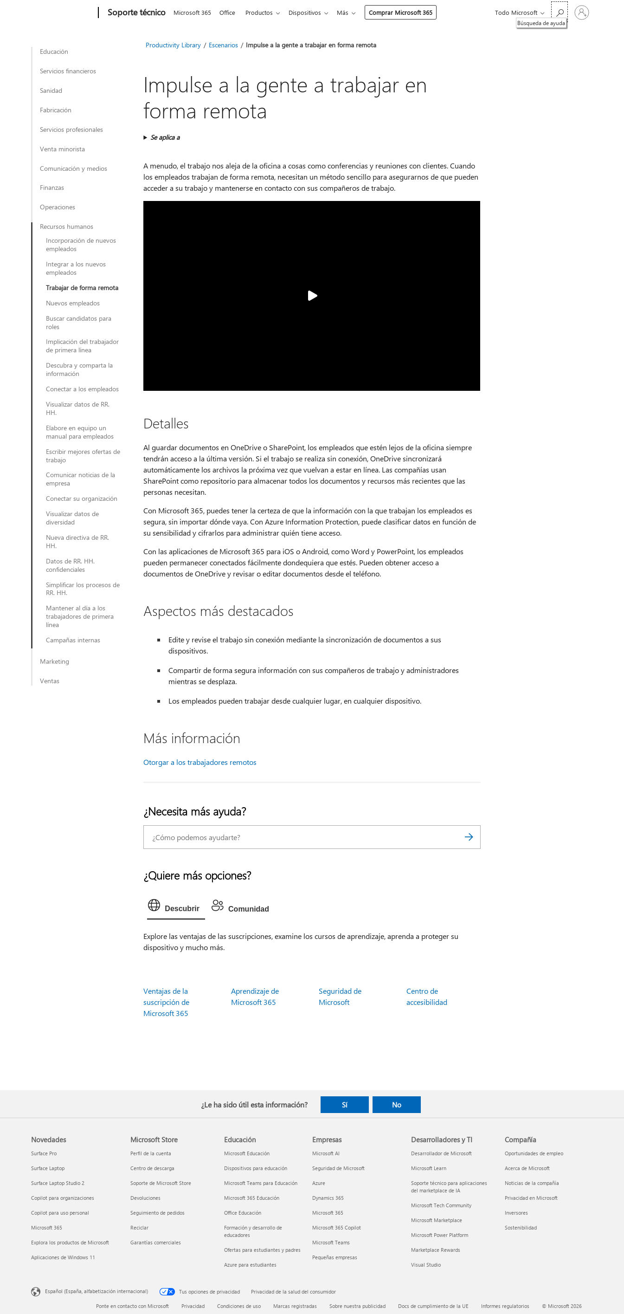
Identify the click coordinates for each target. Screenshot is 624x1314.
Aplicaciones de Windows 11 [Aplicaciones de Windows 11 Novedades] (63, 1257)
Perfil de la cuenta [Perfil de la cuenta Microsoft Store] (150, 1153)
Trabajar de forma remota (82, 288)
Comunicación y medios (73, 168)
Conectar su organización (81, 498)
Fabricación (55, 110)
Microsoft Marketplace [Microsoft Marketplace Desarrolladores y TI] (436, 1220)
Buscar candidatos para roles (78, 322)
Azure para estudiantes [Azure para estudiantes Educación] (250, 1264)
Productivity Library (173, 44)
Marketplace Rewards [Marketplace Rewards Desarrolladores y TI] (435, 1249)
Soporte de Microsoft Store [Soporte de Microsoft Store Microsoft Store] (160, 1182)
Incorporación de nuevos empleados (81, 244)
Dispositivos (310, 12)
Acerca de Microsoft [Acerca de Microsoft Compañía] (527, 1168)
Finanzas (52, 187)
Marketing (54, 661)
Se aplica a (165, 137)
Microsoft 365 (192, 12)
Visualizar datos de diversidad (72, 518)
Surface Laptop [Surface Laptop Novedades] (47, 1168)
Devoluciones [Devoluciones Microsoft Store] (145, 1197)
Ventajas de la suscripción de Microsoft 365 (166, 1002)
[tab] (176, 907)
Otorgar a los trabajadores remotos (200, 762)
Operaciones (57, 207)
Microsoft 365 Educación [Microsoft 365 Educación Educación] (251, 1197)
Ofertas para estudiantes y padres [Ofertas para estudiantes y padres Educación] (262, 1249)
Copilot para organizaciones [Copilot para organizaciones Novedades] (62, 1197)
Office (229, 12)
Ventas (49, 681)
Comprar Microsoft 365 (408, 12)
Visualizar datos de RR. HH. (77, 408)
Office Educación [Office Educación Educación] (242, 1212)
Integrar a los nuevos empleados (76, 268)
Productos (263, 12)
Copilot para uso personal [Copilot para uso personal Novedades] (60, 1212)
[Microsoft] (63, 13)
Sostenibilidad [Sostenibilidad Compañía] (521, 1227)
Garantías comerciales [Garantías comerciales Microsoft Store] (155, 1242)
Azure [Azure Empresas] (318, 1182)
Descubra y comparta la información (79, 369)
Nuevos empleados (73, 303)
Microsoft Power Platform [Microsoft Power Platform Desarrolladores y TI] (439, 1234)
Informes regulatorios (505, 1305)
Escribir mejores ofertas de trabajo (83, 455)
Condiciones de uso (239, 1305)
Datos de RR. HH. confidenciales (70, 565)
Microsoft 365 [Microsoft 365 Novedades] (46, 1227)
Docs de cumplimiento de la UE (433, 1305)
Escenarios (223, 44)
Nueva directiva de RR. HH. (77, 541)
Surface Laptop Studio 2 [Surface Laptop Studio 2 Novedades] (57, 1182)
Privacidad (193, 1305)
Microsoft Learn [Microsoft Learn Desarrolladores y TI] (428, 1168)
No (396, 1104)
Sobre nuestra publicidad (357, 1305)
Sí (344, 1104)
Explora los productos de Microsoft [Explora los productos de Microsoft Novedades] (70, 1242)
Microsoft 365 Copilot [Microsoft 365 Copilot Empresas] (336, 1227)
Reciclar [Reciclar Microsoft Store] (139, 1227)
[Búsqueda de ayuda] (559, 11)
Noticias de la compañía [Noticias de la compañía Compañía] (532, 1182)
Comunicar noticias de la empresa (80, 479)
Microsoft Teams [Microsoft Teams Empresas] (331, 1242)
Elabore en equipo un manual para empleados (80, 432)
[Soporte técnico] (135, 13)
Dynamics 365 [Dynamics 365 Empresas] (328, 1197)
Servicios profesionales (71, 129)
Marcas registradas (295, 1305)
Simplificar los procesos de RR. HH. (83, 589)
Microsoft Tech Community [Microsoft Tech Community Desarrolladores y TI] (441, 1205)
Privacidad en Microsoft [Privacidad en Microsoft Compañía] (531, 1197)
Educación (54, 51)
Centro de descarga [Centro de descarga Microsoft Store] (152, 1168)
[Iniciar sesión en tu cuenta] (582, 12)
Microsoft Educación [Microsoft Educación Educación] (247, 1153)
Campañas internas (73, 640)
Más (350, 12)
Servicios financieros (68, 71)
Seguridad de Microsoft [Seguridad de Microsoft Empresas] (338, 1168)
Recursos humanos (66, 226)
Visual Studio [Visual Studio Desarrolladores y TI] (426, 1264)
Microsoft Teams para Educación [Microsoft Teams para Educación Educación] (260, 1182)
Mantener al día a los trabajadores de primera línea (80, 616)
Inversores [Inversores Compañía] (516, 1212)
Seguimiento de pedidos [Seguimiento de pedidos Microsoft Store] (157, 1212)
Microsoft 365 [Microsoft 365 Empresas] (327, 1212)
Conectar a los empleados (82, 389)
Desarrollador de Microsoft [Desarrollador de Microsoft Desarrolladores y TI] (441, 1153)
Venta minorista (62, 149)
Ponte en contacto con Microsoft (132, 1305)
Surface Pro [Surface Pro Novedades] (44, 1153)
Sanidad (51, 90)
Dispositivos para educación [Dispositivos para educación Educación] (255, 1168)
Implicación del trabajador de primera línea (82, 345)
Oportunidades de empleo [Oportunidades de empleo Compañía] (534, 1153)
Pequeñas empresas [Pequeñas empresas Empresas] (334, 1257)
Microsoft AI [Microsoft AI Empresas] (326, 1153)
